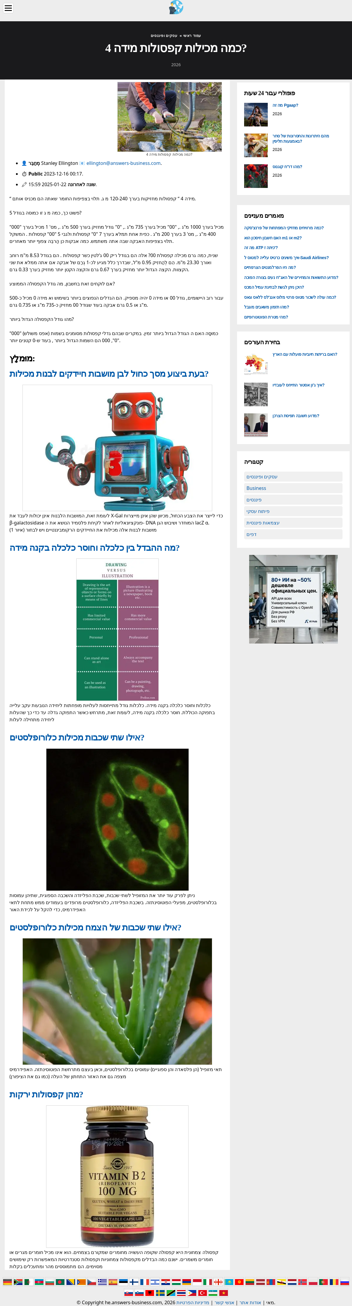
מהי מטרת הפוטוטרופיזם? (266, 317)
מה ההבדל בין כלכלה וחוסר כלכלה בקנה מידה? (94, 548)
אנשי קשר (224, 1302)
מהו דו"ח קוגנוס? (287, 166)
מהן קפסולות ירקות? (46, 1094)
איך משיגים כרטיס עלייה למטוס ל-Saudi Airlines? (286, 257)
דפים (251, 534)
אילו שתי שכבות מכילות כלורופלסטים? (77, 737)
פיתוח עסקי (258, 511)
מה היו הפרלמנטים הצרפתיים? (270, 267)
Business (256, 488)
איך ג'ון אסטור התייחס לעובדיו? (298, 385)
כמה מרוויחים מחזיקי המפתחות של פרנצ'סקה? (284, 227)
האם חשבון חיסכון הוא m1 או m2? (273, 237)
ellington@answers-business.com (124, 163)
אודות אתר (250, 1302)
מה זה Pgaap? (285, 105)
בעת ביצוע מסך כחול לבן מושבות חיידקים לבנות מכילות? (109, 374)
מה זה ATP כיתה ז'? (261, 247)
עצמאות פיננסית (263, 522)
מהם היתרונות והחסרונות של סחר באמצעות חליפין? (300, 139)
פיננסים (254, 499)
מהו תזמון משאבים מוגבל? (266, 307)
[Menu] (8, 8)
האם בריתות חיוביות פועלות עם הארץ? (304, 354)
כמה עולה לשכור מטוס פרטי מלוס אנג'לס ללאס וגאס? (290, 297)
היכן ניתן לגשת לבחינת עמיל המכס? (274, 287)
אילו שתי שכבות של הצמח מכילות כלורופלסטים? (95, 927)
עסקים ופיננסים (262, 476)
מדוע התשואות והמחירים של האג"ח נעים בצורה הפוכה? (291, 277)
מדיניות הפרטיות (192, 1302)
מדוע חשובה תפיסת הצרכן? (295, 415)
